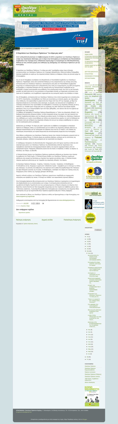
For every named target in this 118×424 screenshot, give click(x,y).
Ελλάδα (93, 106)
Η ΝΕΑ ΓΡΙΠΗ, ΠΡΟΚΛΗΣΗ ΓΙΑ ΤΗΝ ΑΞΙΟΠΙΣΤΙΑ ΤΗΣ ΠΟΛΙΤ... (94, 318)
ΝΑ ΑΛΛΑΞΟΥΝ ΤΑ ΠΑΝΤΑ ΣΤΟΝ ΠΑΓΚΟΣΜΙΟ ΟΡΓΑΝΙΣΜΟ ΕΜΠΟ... (95, 258)
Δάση (97, 92)
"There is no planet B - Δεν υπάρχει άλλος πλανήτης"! (94, 300)
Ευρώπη (23, 206)
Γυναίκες (90, 92)
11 (87, 246)
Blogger (85, 419)
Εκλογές (99, 104)
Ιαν (89, 354)
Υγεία (96, 149)
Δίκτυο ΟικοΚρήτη (90, 382)
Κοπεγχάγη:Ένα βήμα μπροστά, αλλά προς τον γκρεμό (94, 264)
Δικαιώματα (90, 100)
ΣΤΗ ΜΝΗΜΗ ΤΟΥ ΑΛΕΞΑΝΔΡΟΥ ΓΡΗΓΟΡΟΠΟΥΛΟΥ (94, 306)
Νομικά (97, 131)
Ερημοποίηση (94, 110)
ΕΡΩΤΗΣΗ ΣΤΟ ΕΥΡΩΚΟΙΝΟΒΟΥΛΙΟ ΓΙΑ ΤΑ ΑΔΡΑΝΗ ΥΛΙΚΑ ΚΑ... (94, 324)
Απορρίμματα (89, 88)
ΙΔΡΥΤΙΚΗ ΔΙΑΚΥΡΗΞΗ (91, 71)
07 (87, 359)
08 (87, 357)
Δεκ (89, 253)
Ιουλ (89, 339)
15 (87, 236)
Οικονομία (89, 133)
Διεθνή (87, 98)
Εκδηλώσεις (88, 104)
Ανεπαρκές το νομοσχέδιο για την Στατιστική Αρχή (94, 274)
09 (87, 251)
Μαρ (89, 349)
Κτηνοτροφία (88, 122)
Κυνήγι (97, 122)
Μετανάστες (89, 125)
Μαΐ (89, 344)
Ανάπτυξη (97, 85)
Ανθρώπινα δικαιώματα (91, 86)
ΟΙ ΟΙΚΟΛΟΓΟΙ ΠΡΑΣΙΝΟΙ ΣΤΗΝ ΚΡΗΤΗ (92, 62)
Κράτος (100, 118)
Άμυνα (90, 85)
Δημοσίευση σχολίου (24, 212)
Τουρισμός (99, 147)
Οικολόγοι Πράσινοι (90, 366)
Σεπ (89, 334)
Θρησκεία (97, 114)
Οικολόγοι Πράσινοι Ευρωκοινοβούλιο (90, 369)
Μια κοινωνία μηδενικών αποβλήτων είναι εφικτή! (94, 311)
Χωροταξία (96, 151)
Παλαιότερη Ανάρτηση (72, 220)
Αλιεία (86, 85)
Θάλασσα (87, 114)
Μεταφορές (88, 127)
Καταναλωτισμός (89, 116)
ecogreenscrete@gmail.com (24, 412)
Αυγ (89, 337)
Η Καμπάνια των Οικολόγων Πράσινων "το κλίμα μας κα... (94, 295)
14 (87, 239)
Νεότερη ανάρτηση (23, 220)
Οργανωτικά (88, 135)
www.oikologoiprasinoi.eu (67, 200)
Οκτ (89, 332)
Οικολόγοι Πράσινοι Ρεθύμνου (93, 374)
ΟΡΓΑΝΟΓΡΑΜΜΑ (90, 78)
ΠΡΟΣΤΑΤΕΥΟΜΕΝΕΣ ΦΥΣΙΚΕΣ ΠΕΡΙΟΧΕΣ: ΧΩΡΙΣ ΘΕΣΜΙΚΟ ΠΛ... (95, 281)
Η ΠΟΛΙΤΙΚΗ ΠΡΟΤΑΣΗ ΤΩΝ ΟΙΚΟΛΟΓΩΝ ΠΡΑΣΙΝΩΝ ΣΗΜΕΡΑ (93, 58)
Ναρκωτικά (96, 129)
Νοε (89, 329)
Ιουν (89, 342)
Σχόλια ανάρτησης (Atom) (31, 223)
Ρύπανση (90, 145)
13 (87, 241)
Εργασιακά (98, 108)
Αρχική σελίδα (47, 220)
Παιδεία (97, 135)
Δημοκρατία (89, 94)
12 (87, 244)
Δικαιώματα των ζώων (92, 102)
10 (87, 248)
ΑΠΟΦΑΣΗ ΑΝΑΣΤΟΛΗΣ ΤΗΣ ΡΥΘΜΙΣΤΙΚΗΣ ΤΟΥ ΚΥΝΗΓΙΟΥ (95, 269)
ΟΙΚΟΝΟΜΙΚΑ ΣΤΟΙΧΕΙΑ (92, 76)
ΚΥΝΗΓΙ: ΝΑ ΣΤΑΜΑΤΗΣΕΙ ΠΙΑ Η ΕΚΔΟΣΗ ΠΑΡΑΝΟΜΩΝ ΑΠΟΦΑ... (94, 288)
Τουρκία (90, 149)
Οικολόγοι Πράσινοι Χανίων (92, 376)
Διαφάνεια (95, 96)
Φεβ (89, 351)
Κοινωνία (91, 118)
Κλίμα (28, 206)
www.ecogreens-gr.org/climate (25, 196)
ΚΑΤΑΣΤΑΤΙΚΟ (89, 74)
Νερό (86, 131)
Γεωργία (99, 90)
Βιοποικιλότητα (89, 90)
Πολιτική (98, 137)
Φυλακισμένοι (88, 151)
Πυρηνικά (99, 144)
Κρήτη (92, 120)
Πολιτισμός (94, 140)
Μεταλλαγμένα (89, 124)
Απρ (89, 346)
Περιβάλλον (88, 137)
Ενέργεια (88, 108)
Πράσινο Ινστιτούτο (90, 372)
